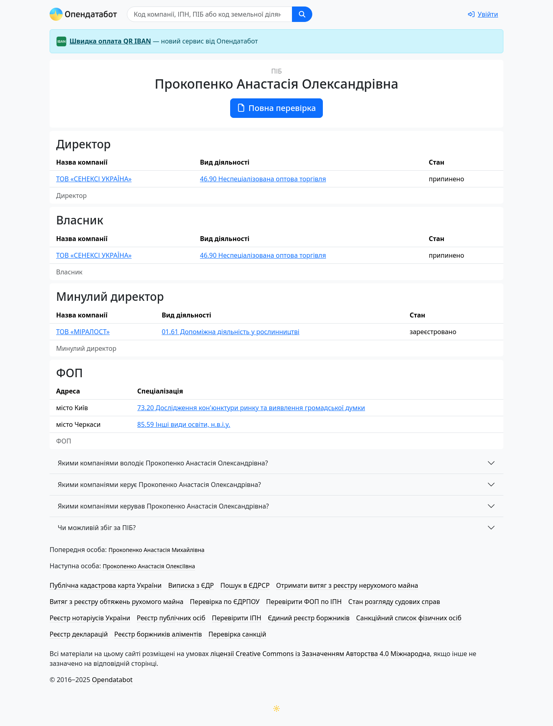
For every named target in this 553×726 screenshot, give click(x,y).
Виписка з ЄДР (191, 585)
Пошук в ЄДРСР (245, 585)
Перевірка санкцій (237, 634)
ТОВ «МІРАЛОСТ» (83, 331)
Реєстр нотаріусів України (90, 617)
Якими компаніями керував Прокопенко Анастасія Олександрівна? (163, 506)
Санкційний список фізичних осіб (409, 617)
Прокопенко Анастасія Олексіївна (148, 566)
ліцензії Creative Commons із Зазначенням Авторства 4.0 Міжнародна (320, 653)
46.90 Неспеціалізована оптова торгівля (263, 178)
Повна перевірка (276, 107)
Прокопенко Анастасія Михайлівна (157, 550)
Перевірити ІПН (236, 617)
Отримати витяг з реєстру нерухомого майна (347, 585)
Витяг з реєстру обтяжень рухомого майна (116, 601)
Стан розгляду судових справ (394, 601)
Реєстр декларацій (79, 634)
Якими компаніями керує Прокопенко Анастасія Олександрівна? (159, 484)
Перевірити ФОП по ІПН (304, 601)
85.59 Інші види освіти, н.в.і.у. (184, 424)
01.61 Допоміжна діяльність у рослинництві (231, 331)
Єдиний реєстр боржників (309, 617)
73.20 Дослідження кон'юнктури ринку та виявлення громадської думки (251, 407)
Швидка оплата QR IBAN (110, 41)
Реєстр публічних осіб (171, 617)
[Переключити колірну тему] (276, 708)
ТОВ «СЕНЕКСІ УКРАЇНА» (94, 178)
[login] (483, 14)
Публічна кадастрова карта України (105, 585)
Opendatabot (112, 679)
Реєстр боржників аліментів (158, 634)
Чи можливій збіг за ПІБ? (97, 527)
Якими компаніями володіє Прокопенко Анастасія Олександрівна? (163, 463)
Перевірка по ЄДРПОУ (224, 601)
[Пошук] (209, 14)
